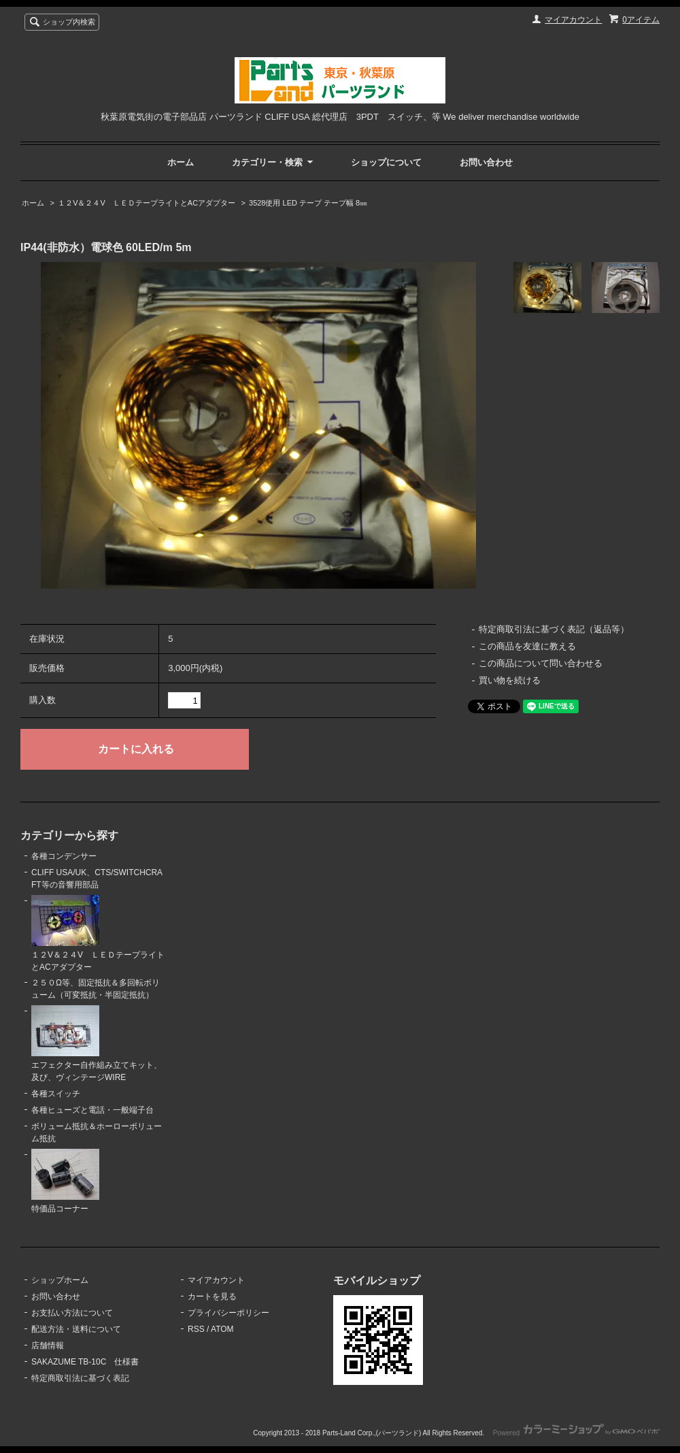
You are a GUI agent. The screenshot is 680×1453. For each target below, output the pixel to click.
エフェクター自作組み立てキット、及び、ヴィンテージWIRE (96, 1043)
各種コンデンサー (64, 856)
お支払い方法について (72, 1313)
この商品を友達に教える (527, 646)
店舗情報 (47, 1345)
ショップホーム (59, 1280)
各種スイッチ (55, 1093)
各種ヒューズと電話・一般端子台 (92, 1110)
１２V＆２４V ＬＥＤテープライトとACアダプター (146, 203)
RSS (196, 1329)
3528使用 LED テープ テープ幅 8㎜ (308, 203)
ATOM (222, 1329)
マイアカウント (573, 20)
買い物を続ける (510, 680)
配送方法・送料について (76, 1329)
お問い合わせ (486, 162)
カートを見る (212, 1296)
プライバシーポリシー (228, 1313)
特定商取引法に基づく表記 (80, 1378)
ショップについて (386, 162)
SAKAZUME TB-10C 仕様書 (85, 1362)
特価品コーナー (65, 1181)
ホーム (180, 162)
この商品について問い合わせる (540, 663)
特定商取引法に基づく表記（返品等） (554, 629)
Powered (576, 1433)
